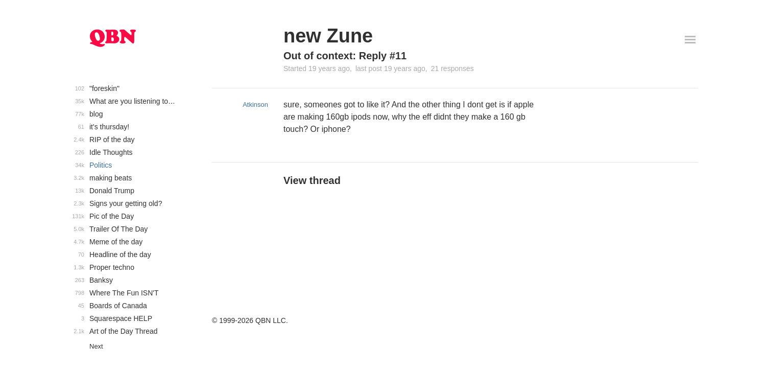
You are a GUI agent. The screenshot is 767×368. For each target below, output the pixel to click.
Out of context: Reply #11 (344, 55)
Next (96, 346)
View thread (312, 180)
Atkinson (255, 104)
